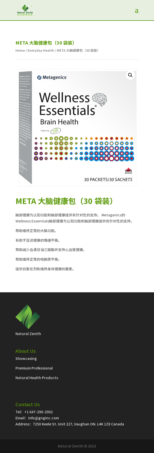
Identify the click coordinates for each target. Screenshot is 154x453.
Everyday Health (41, 50)
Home (20, 50)
